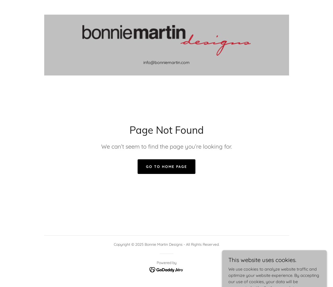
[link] (166, 40)
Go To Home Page (166, 166)
